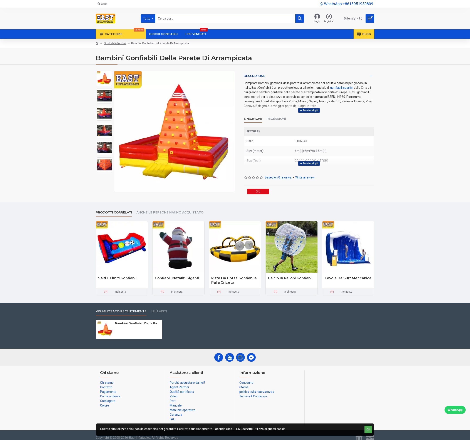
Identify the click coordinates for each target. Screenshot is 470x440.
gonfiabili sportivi (341, 87)
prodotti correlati (114, 208)
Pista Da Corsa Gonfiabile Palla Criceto (234, 276)
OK (368, 429)
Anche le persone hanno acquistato (169, 208)
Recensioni (276, 114)
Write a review (305, 169)
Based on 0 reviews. (278, 169)
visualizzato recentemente (121, 307)
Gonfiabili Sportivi (115, 43)
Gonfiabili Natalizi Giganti (177, 274)
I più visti (159, 307)
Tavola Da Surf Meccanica (347, 274)
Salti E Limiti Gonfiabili (117, 274)
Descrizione (254, 76)
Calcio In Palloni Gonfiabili (290, 274)
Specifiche (253, 114)
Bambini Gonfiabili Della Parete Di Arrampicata (137, 319)
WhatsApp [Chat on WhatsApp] (455, 410)
